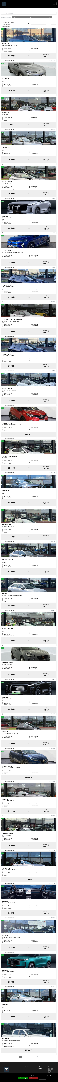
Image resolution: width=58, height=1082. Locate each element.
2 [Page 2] (23, 1057)
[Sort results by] (38, 23)
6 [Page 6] (34, 1057)
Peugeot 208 (31, 17)
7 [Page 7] (37, 1057)
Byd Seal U (23, 17)
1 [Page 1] (20, 1057)
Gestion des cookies (40, 1067)
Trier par (28, 23)
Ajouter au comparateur (9, 60)
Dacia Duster (39, 17)
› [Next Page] (40, 1057)
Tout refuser (33, 1078)
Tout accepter (23, 1078)
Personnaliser (42, 1078)
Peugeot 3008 (15, 17)
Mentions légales (29, 1066)
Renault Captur (47, 17)
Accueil (17, 1066)
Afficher (49, 23)
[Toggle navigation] (54, 3)
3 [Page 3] (26, 1057)
